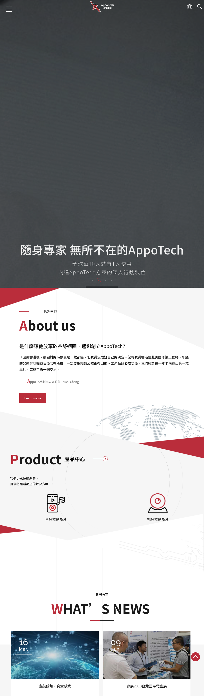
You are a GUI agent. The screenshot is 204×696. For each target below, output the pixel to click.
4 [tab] (112, 217)
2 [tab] (99, 217)
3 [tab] (105, 217)
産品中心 (20, 693)
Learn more (32, 334)
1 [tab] (92, 217)
